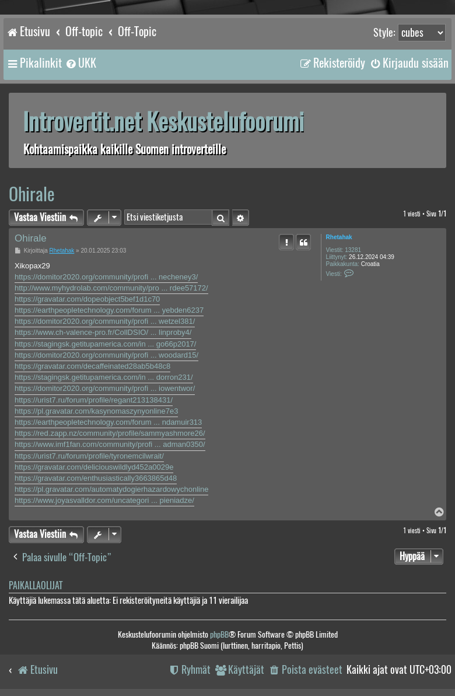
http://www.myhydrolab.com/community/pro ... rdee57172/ (111, 288)
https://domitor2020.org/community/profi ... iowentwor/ (105, 388)
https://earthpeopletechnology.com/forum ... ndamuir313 (108, 422)
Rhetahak (339, 237)
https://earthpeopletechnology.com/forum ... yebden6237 (109, 310)
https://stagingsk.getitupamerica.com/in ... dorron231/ (104, 377)
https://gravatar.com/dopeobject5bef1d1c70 (87, 299)
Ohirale (32, 194)
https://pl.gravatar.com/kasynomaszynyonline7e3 (96, 411)
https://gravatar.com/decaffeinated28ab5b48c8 (92, 366)
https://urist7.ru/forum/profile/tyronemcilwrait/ (89, 456)
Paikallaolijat (35, 585)
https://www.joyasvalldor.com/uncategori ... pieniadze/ (104, 500)
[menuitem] (80, 63)
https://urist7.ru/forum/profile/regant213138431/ (94, 400)
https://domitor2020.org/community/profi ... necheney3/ (106, 276)
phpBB (219, 634)
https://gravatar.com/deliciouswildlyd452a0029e (94, 467)
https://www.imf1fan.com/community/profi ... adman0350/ (110, 444)
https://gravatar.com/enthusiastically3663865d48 (96, 478)
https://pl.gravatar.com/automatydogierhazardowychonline (111, 489)
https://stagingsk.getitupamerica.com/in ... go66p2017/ (105, 344)
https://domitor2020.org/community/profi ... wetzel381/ (105, 321)
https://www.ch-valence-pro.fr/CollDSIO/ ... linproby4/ (103, 332)
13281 (353, 250)
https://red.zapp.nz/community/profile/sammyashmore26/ (110, 433)
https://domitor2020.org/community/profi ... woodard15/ (106, 355)
